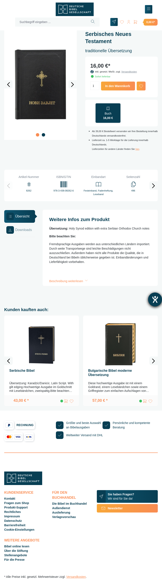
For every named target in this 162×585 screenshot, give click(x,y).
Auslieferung (61, 512)
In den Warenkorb (117, 86)
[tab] (19, 216)
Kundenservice (18, 492)
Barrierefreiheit (14, 525)
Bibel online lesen (16, 546)
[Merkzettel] (121, 21)
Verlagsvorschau (64, 517)
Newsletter (110, 508)
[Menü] (148, 9)
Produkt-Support (16, 507)
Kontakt (9, 498)
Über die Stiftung (16, 550)
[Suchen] (93, 22)
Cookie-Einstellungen (19, 529)
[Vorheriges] (8, 84)
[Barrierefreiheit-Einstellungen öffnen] (155, 299)
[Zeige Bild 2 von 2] (43, 135)
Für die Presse (14, 559)
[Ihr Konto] (128, 21)
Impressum (12, 516)
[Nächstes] (72, 84)
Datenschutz (13, 520)
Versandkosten (129, 71)
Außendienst (61, 508)
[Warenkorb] (145, 22)
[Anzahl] (94, 86)
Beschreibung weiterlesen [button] (69, 281)
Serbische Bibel (22, 370)
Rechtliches (12, 512)
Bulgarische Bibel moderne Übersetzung (110, 373)
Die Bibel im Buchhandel (69, 503)
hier (137, 149)
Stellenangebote (15, 555)
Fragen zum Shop (16, 503)
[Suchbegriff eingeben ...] (50, 22)
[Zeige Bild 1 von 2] (37, 135)
